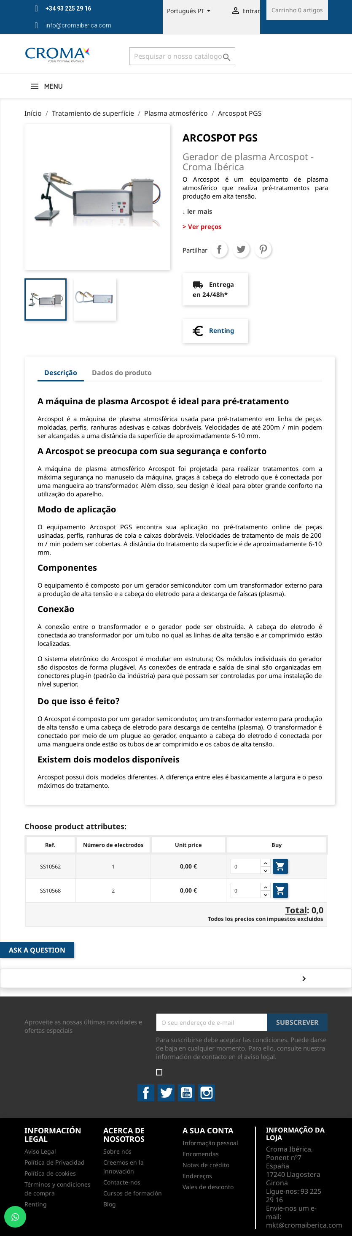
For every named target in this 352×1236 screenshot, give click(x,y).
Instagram (206, 1092)
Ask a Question (37, 950)
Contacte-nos (121, 1182)
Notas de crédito (206, 1165)
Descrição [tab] (60, 372)
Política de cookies (50, 1173)
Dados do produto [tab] (122, 372)
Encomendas (201, 1154)
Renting (221, 330)
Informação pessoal (210, 1143)
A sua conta (208, 1130)
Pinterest (263, 249)
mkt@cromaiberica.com (304, 1225)
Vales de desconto (208, 1187)
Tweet (241, 249)
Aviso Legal (40, 1151)
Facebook (145, 1092)
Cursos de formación (132, 1193)
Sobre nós (117, 1151)
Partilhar (219, 249)
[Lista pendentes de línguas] (190, 11)
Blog (109, 1204)
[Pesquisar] (182, 56)
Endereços (197, 1176)
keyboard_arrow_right (302, 978)
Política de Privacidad (54, 1162)
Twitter (166, 1092)
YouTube (186, 1092)
